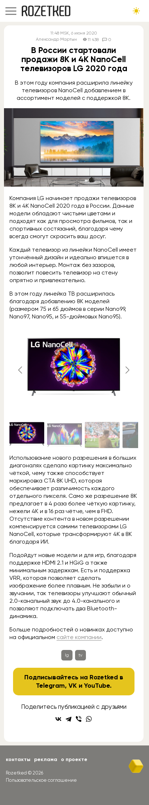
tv (80, 655)
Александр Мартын (56, 39)
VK (73, 686)
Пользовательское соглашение (41, 780)
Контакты (18, 759)
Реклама (45, 759)
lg (67, 655)
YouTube (97, 686)
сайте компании (79, 637)
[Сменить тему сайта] (136, 11)
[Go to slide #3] (102, 435)
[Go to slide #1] (26, 435)
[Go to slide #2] (64, 435)
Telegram (50, 686)
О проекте (74, 759)
